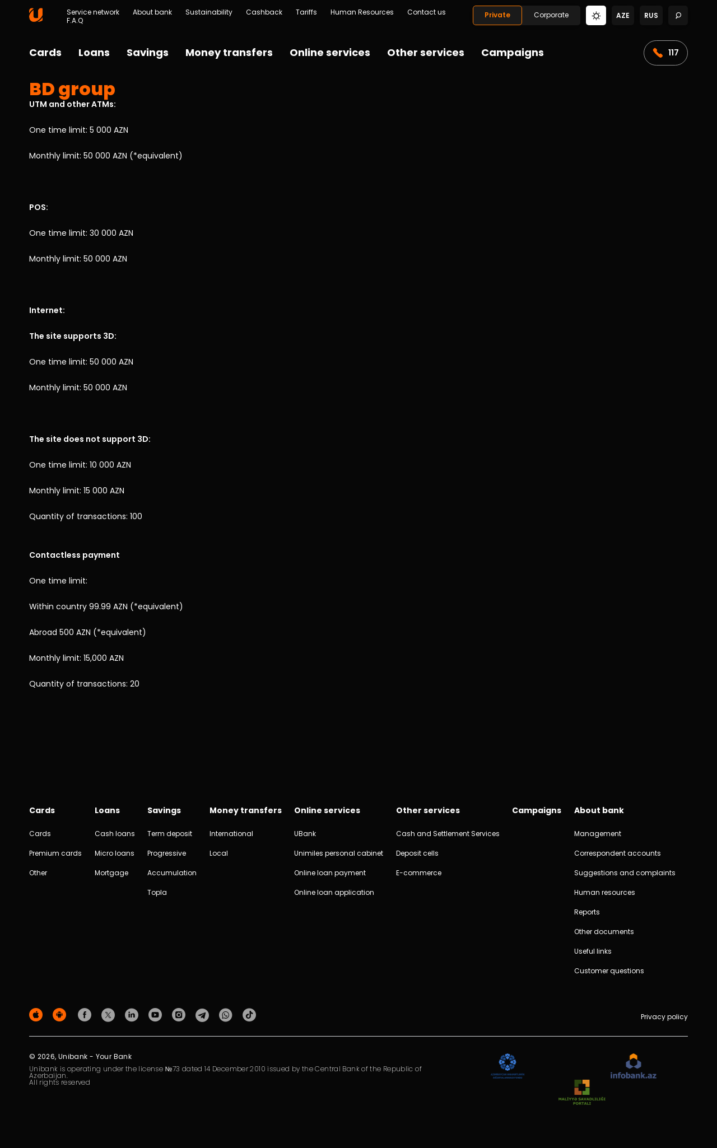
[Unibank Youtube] (156, 1014)
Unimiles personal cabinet (338, 853)
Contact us (426, 12)
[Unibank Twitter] (109, 1014)
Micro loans (114, 853)
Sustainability (208, 12)
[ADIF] (507, 1066)
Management (597, 833)
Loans (94, 52)
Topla (157, 892)
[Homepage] (36, 19)
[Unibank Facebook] (86, 1014)
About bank (152, 12)
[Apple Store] (37, 1014)
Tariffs (306, 12)
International (231, 833)
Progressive (166, 853)
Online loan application (334, 892)
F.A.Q (75, 20)
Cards (45, 52)
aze (623, 15)
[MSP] (582, 1093)
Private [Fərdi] (497, 15)
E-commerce (418, 873)
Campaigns (512, 52)
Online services (330, 52)
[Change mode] (596, 15)
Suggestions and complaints (625, 873)
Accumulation (172, 873)
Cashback (264, 12)
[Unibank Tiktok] (249, 1014)
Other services (425, 52)
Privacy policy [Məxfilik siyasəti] (664, 1016)
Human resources (604, 892)
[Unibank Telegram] (203, 1014)
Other (38, 873)
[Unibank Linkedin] (133, 1014)
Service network (93, 12)
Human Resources (362, 12)
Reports (587, 912)
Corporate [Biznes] (551, 15)
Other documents (604, 931)
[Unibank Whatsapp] (227, 1014)
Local (218, 853)
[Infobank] (634, 1066)
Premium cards (55, 853)
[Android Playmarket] (61, 1014)
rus (651, 15)
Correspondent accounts (617, 853)
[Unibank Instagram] (180, 1014)
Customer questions (609, 971)
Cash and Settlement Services (448, 833)
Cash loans (115, 833)
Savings (148, 52)
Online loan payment (330, 873)
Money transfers (229, 52)
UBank (305, 833)
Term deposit (169, 833)
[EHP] (567, 1066)
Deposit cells (417, 853)
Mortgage (111, 873)
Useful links (593, 951)
